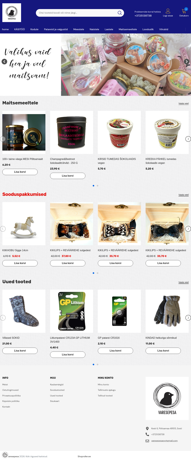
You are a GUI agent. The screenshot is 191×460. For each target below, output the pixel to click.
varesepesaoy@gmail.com (164, 440)
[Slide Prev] (3, 139)
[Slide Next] (188, 139)
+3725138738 (143, 16)
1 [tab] (93, 185)
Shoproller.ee (84, 456)
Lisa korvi (20, 172)
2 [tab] (97, 185)
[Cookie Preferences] (5, 454)
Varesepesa (13, 456)
